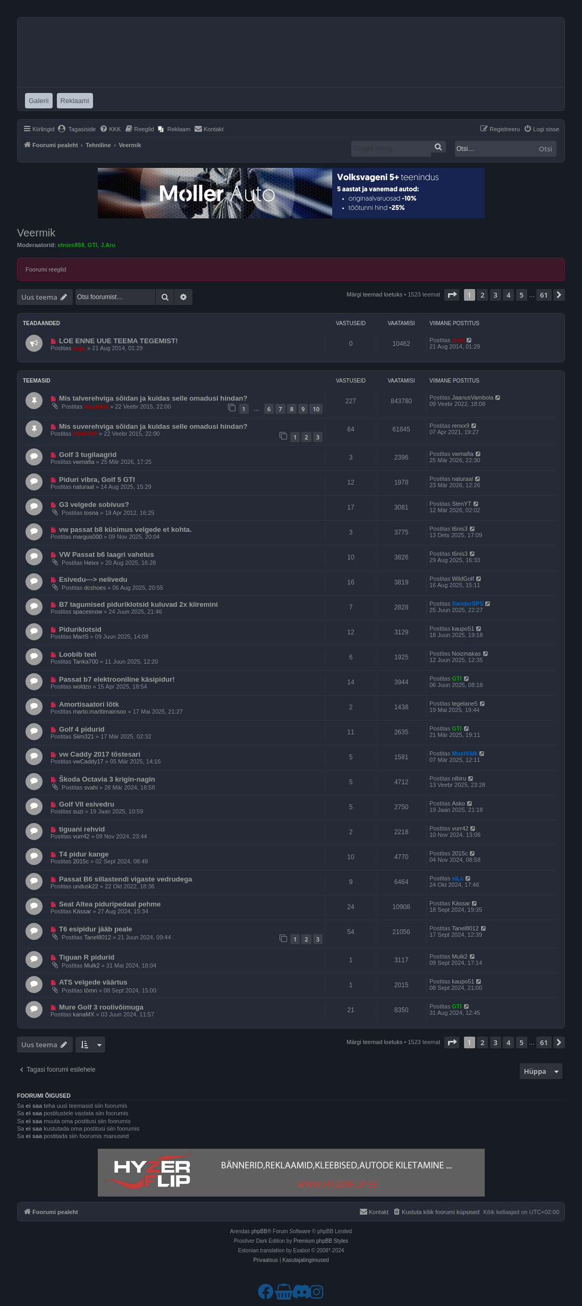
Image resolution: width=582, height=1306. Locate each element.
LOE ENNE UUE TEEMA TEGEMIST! (118, 341)
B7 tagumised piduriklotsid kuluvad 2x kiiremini (138, 604)
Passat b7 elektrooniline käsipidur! (117, 679)
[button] (451, 295)
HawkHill (96, 406)
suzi (78, 811)
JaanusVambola (472, 397)
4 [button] (508, 295)
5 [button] (522, 295)
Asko (458, 803)
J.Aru (107, 245)
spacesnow (87, 611)
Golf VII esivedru (86, 804)
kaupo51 (463, 628)
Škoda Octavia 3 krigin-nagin (107, 779)
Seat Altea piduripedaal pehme (110, 904)
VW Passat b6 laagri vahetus (106, 554)
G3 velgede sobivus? (94, 504)
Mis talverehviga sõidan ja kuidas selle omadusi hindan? (153, 398)
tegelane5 (464, 703)
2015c (81, 861)
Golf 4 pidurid (82, 729)
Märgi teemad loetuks (374, 294)
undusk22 (85, 886)
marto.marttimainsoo (99, 711)
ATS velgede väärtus (93, 982)
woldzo (82, 686)
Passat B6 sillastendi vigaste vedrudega (125, 879)
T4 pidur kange (84, 854)
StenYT (461, 504)
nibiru (459, 778)
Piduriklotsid (80, 629)
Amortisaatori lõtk (89, 704)
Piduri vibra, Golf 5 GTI (97, 480)
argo (79, 348)
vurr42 (81, 836)
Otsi (545, 149)
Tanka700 (85, 661)
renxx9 (460, 425)
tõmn (90, 990)
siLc (457, 878)
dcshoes (95, 587)
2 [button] (482, 295)
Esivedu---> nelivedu (93, 579)
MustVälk (464, 753)
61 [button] (544, 295)
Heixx (91, 562)
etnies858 (70, 245)
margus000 (87, 536)
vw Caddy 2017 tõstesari (99, 754)
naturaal (83, 487)
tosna (91, 513)
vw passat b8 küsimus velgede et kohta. (125, 529)
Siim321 (83, 736)
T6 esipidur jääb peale (95, 929)
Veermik (36, 233)
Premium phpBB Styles (320, 1241)
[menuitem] (76, 129)
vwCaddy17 (88, 761)
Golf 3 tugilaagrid (87, 455)
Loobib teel (77, 654)
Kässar (82, 911)
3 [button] (495, 295)
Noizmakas (466, 653)
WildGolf (463, 578)
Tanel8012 (97, 937)
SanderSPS (467, 603)
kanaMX (83, 1014)
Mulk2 (91, 965)
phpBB (259, 1231)
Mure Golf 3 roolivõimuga (101, 1007)
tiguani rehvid (82, 829)
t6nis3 (459, 528)
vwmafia (83, 462)
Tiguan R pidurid (87, 957)
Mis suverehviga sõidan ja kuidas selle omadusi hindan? (153, 426)
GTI (92, 245)
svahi (91, 787)
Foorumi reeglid (46, 269)
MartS (80, 636)
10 (316, 409)
